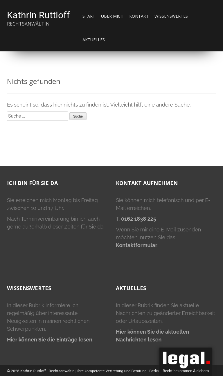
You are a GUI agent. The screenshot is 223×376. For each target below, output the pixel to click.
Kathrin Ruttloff (38, 15)
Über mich (112, 16)
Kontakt (139, 16)
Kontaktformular (136, 245)
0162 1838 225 (138, 219)
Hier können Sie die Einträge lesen (49, 340)
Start (88, 16)
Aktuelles (93, 39)
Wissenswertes (171, 16)
